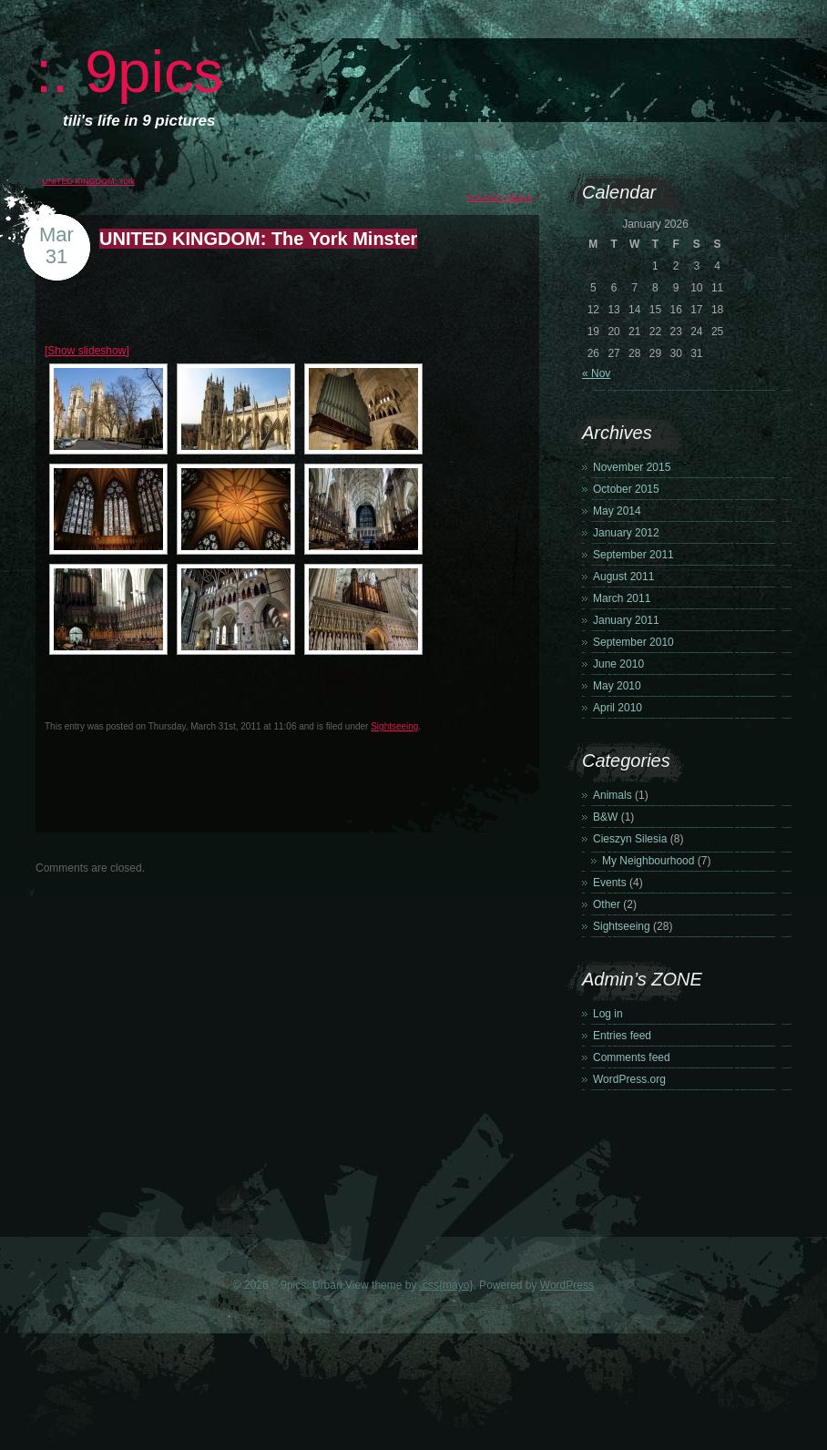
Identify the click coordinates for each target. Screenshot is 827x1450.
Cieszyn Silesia (630, 838)
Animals (612, 795)
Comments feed (631, 1057)
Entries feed (622, 1035)
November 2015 (631, 467)
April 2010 (617, 707)
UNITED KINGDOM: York (89, 181)
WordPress (567, 1285)
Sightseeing (394, 726)
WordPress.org (629, 1079)
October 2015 (626, 489)
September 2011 (633, 554)
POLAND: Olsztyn (499, 197)
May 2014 (617, 511)
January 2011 (626, 620)
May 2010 (617, 685)
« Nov (596, 373)
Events (610, 882)
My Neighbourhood (648, 860)
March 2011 (621, 598)
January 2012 (626, 532)
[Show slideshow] (87, 350)
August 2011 (623, 576)
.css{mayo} (447, 1285)
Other (606, 904)
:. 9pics (129, 71)
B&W (605, 817)
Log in (608, 1013)
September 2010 (633, 642)
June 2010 (618, 664)
